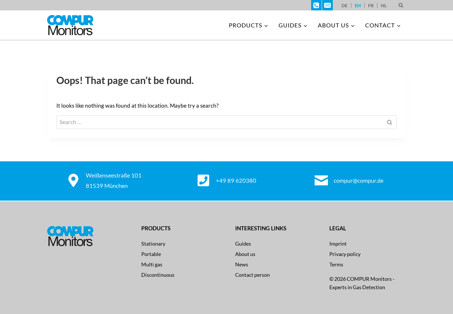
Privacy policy (345, 254)
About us (245, 254)
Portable (151, 254)
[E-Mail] (327, 5)
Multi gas (151, 264)
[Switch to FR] (371, 5)
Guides (243, 243)
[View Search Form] (401, 5)
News (241, 264)
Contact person (252, 275)
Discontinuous (157, 275)
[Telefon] (316, 5)
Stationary (153, 243)
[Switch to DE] (344, 5)
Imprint (338, 243)
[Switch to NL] (384, 5)
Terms (336, 264)
